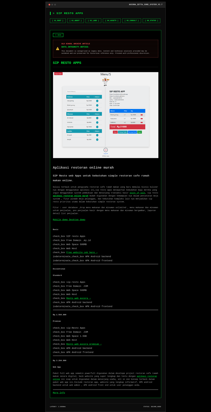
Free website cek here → (82, 252)
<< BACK (58, 35)
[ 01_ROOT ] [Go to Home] (57, 21)
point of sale (137, 193)
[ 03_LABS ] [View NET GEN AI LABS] (93, 21)
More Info (59, 393)
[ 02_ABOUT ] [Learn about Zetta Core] (76, 21)
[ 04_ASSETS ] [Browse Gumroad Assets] (111, 21)
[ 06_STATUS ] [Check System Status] (151, 21)
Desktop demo (77, 220)
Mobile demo (61, 220)
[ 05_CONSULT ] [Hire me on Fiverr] (132, 21)
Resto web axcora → (78, 298)
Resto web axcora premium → (84, 344)
